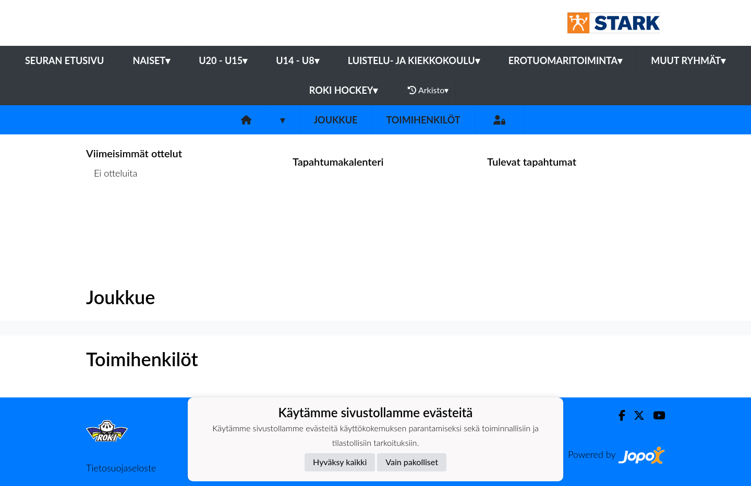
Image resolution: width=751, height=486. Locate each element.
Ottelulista (112, 213)
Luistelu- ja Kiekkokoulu (414, 60)
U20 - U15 (223, 60)
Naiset (151, 60)
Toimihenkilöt (423, 120)
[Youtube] (655, 415)
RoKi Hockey (343, 90)
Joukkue (335, 120)
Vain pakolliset (411, 462)
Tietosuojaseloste (121, 467)
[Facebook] (617, 415)
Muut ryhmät (688, 60)
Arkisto (428, 90)
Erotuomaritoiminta (565, 60)
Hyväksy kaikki (340, 462)
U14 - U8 (297, 60)
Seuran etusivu (64, 60)
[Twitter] (635, 415)
